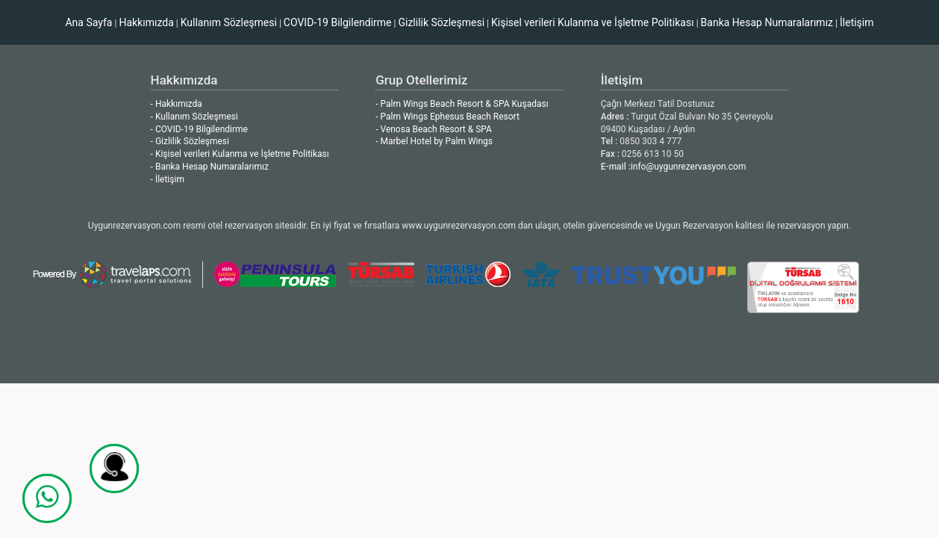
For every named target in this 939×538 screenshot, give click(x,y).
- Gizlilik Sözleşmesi (190, 141)
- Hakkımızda (176, 104)
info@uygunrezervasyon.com (688, 166)
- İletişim (167, 179)
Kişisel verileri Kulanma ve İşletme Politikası (592, 22)
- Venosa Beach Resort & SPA (433, 129)
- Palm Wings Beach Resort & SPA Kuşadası (461, 104)
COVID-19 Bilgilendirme (338, 22)
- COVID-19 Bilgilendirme (199, 129)
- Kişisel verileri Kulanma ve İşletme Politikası (240, 154)
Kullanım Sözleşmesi (229, 22)
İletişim (857, 22)
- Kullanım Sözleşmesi (194, 116)
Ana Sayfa (88, 22)
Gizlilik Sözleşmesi (441, 22)
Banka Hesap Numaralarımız (767, 22)
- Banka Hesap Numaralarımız (210, 166)
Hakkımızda (146, 22)
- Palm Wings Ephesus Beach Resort (447, 116)
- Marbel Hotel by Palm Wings (434, 141)
